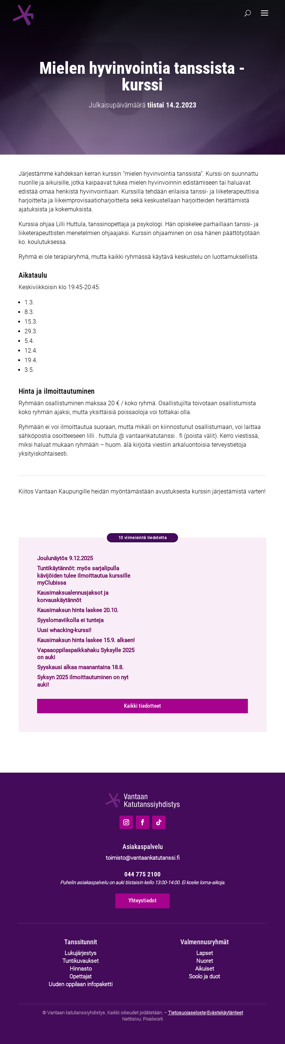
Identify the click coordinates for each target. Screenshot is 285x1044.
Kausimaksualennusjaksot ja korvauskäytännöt (72, 596)
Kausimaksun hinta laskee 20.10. (77, 610)
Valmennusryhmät (204, 942)
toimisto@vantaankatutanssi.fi (143, 858)
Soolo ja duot (204, 976)
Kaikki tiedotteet (142, 706)
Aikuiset (204, 968)
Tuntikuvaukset (80, 961)
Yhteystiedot (142, 900)
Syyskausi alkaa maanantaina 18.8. (80, 667)
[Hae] (248, 13)
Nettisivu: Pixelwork (142, 1019)
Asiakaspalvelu (142, 846)
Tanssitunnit (80, 942)
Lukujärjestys (80, 953)
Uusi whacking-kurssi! (64, 630)
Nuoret (204, 961)
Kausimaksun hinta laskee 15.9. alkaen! (86, 640)
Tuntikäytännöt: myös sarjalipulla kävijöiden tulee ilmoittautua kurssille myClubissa (83, 575)
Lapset (204, 953)
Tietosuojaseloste (187, 1012)
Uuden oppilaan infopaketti (80, 984)
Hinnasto (81, 968)
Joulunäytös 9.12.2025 (65, 558)
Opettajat (80, 976)
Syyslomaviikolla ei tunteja (70, 620)
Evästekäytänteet (225, 1012)
